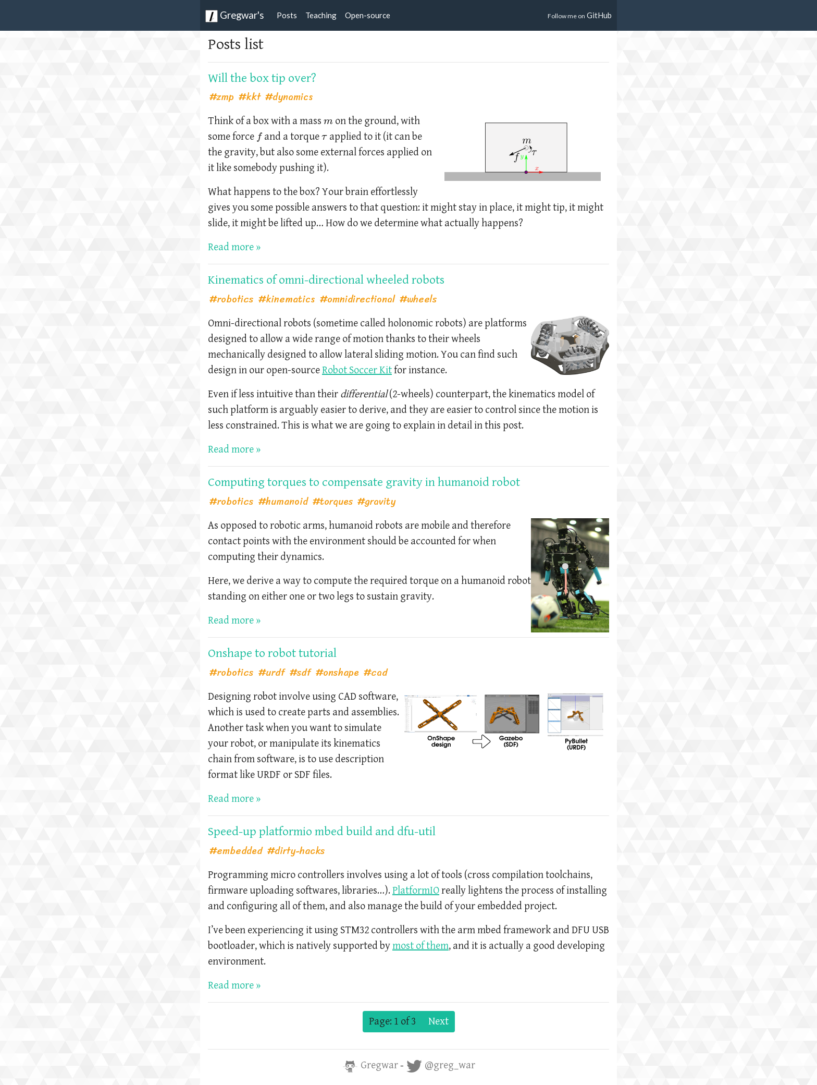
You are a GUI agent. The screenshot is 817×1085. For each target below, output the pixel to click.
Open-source (367, 15)
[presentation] (328, 122)
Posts (287, 15)
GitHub (580, 15)
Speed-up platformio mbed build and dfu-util (322, 831)
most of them (420, 946)
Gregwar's (234, 15)
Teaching (321, 15)
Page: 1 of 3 (392, 1022)
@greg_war (440, 1065)
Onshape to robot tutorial (272, 653)
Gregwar (371, 1065)
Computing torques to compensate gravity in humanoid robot (364, 482)
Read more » (234, 247)
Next (438, 1022)
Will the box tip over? (262, 78)
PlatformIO (415, 891)
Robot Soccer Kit (357, 370)
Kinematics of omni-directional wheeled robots (326, 280)
